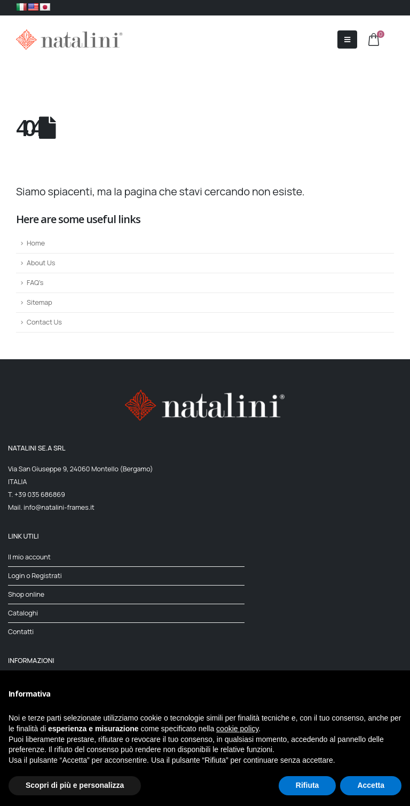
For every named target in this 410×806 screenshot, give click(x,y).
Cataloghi (23, 613)
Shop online (26, 594)
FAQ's (35, 282)
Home (36, 243)
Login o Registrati (35, 575)
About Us (41, 262)
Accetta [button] (370, 785)
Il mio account (29, 557)
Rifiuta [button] (307, 785)
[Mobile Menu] (347, 39)
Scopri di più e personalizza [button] (75, 785)
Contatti (21, 631)
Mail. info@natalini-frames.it (51, 507)
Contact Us (44, 322)
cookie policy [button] (237, 728)
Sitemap (39, 302)
